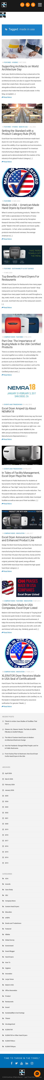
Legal (25, 1077)
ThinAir (7, 1018)
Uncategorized (10, 1024)
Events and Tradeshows (13, 404)
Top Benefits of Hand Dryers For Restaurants (20, 278)
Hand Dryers (9, 957)
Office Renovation (11, 990)
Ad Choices (39, 1077)
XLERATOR (9, 1030)
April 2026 (8, 773)
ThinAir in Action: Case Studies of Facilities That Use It (21, 722)
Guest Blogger (10, 951)
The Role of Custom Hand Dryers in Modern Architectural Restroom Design (19, 739)
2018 (6, 835)
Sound (7, 1007)
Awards (7, 884)
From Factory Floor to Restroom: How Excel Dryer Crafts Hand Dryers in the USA (21, 755)
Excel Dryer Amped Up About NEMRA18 (19, 410)
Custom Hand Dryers (12, 906)
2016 (6, 846)
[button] (37, 1073)
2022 (6, 813)
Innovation (20, 533)
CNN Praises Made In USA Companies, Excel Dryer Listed (19, 606)
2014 (6, 857)
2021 (6, 818)
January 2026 (9, 790)
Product (7, 996)
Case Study (9, 890)
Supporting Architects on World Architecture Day (20, 68)
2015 (6, 852)
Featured (7, 62)
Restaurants (9, 1002)
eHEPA (7, 918)
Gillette (7, 934)
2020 (6, 824)
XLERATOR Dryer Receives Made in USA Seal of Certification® (21, 677)
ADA (6, 878)
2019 (6, 829)
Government (9, 946)
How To (7, 962)
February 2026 (10, 784)
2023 (6, 807)
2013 (6, 863)
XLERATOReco (10, 1041)
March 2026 (9, 779)
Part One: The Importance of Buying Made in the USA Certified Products (21, 344)
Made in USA (23, 127)
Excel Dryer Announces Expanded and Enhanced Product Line (21, 539)
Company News (9, 337)
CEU (6, 895)
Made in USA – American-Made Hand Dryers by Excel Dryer (20, 206)
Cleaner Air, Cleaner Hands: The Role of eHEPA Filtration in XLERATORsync (20, 730)
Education (8, 912)
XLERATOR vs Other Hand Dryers (16, 1035)
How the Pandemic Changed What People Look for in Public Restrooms (21, 747)
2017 (6, 841)
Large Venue (9, 979)
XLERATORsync (10, 1046)
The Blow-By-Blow (15, 14)
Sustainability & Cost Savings (23, 268)
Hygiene (15, 62)
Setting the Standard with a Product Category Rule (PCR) (19, 132)
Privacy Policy (31, 1077)
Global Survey (9, 940)
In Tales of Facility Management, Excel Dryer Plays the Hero (21, 474)
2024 (6, 801)
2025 (6, 796)
